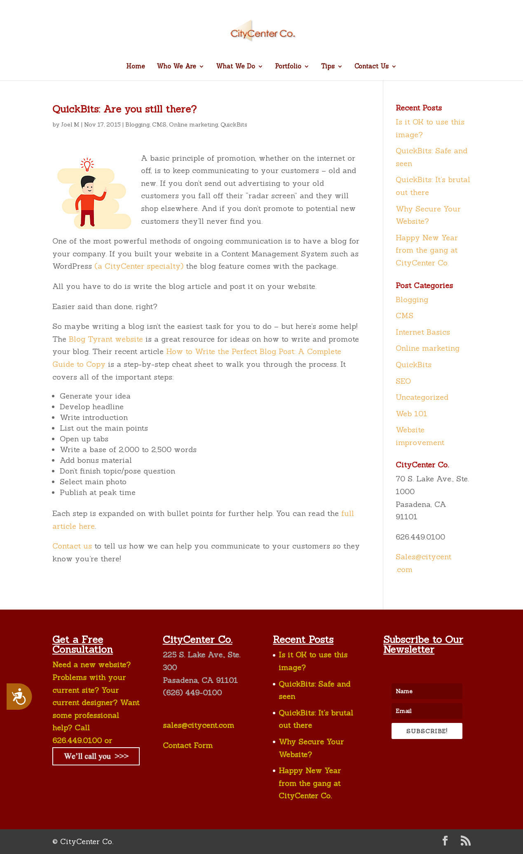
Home (135, 66)
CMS (159, 124)
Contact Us (371, 66)
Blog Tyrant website (106, 339)
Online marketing (193, 124)
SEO (403, 381)
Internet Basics (423, 332)
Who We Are (176, 66)
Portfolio (288, 66)
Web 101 (411, 413)
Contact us (72, 546)
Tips (328, 66)
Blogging (137, 124)
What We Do (235, 66)
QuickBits (233, 124)
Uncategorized (422, 397)
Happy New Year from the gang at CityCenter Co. (427, 250)
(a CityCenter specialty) (138, 266)
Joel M (70, 124)
